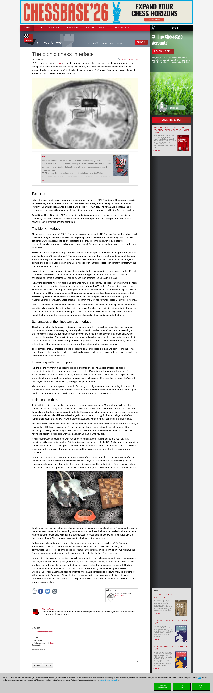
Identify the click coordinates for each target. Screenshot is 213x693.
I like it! (123, 60)
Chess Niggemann (122, 595)
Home (40, 28)
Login (175, 28)
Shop (27, 28)
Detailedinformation (162, 686)
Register (53, 643)
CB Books (89, 28)
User (36, 637)
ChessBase (48, 609)
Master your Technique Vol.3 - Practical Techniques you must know (171, 130)
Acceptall (201, 686)
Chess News (49, 42)
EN (115, 44)
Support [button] (105, 28)
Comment (36, 645)
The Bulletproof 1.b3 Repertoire (165, 596)
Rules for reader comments (42, 632)
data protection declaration (109, 680)
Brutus (57, 63)
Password (38, 640)
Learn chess (122, 28)
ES (118, 44)
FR (121, 44)
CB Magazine (73, 28)
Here (199, 678)
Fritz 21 (46, 156)
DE (111, 44)
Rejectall (182, 686)
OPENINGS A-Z (54, 28)
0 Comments (133, 60)
